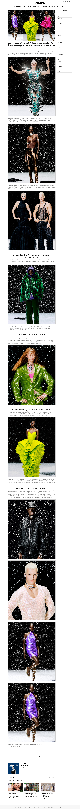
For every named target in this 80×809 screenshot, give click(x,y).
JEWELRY (59, 37)
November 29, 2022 (12, 47)
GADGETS (59, 28)
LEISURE (59, 40)
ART (58, 13)
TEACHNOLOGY (60, 64)
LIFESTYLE (59, 42)
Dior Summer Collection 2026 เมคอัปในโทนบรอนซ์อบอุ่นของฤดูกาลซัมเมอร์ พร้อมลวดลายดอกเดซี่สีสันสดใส (15, 796)
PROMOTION (60, 61)
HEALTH (59, 30)
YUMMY (59, 71)
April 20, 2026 (11, 800)
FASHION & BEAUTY (13, 40)
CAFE (58, 16)
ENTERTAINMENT (18, 807)
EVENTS (59, 23)
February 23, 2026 (45, 798)
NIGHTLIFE (59, 54)
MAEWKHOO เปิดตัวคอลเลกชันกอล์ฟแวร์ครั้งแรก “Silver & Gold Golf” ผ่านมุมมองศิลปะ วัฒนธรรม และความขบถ (31, 796)
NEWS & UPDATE (60, 52)
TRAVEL (59, 66)
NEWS (59, 49)
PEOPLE (59, 59)
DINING (59, 18)
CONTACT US (62, 807)
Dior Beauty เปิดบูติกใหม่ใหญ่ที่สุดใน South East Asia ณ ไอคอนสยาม (47, 795)
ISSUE (59, 35)
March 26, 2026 (28, 800)
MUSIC (59, 47)
